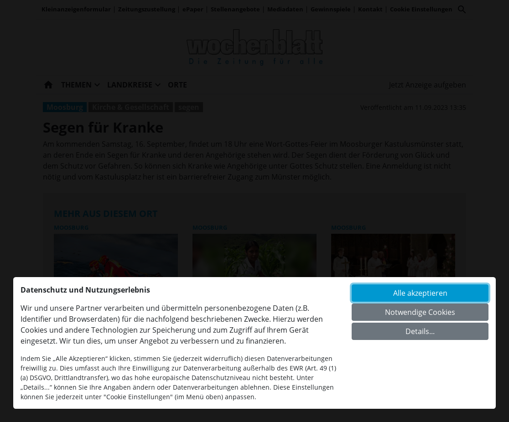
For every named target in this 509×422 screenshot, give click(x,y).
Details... (420, 331)
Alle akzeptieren (420, 293)
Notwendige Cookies (420, 312)
